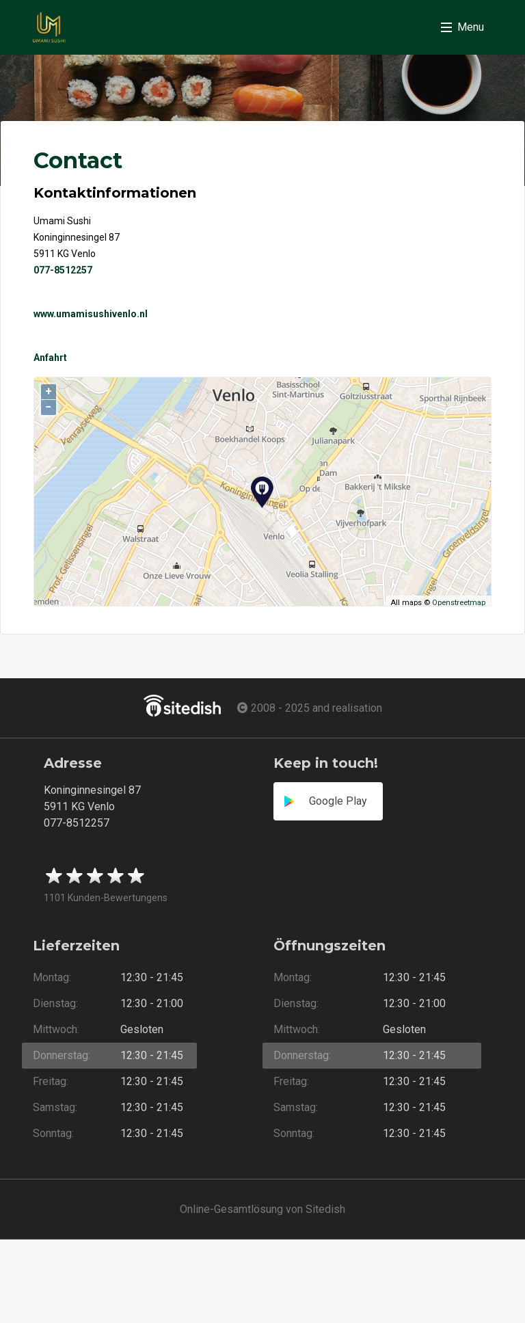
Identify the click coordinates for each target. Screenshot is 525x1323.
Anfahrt (50, 357)
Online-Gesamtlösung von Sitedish (262, 1209)
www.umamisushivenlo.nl (90, 313)
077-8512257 (62, 270)
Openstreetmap (458, 602)
